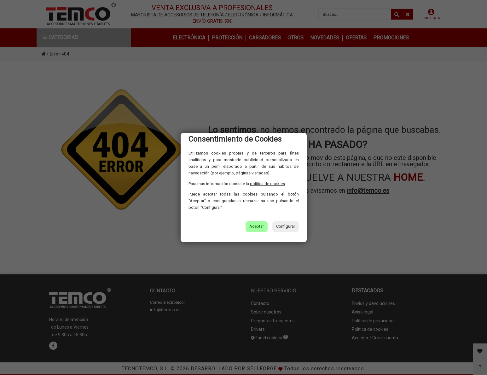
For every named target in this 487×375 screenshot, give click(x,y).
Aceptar (256, 226)
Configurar (285, 226)
